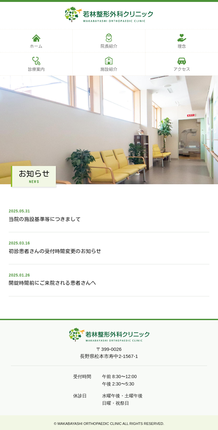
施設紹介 (108, 69)
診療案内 (36, 69)
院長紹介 (108, 46)
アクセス (181, 69)
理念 (182, 46)
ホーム (36, 46)
